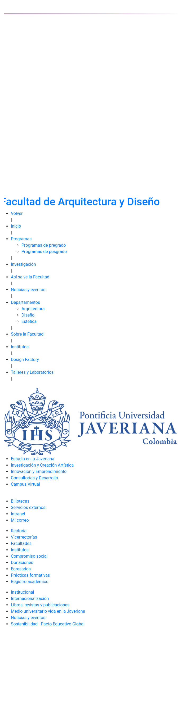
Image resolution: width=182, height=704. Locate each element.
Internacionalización (30, 598)
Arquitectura (33, 308)
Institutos (20, 346)
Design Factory (25, 359)
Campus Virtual (25, 484)
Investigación (23, 264)
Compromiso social (29, 556)
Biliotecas (20, 501)
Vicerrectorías (24, 537)
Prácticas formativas (30, 575)
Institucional (22, 592)
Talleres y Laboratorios (32, 372)
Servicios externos (28, 507)
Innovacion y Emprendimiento (38, 471)
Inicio (16, 226)
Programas (21, 238)
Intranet (18, 513)
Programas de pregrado (43, 245)
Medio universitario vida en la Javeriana (48, 611)
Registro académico (29, 581)
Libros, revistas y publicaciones (40, 604)
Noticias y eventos (28, 289)
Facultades (21, 543)
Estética (29, 321)
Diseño (27, 315)
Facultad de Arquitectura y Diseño (80, 202)
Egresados (21, 568)
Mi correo (20, 520)
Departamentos (25, 302)
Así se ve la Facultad (30, 276)
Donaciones (22, 562)
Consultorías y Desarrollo (34, 477)
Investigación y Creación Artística (42, 465)
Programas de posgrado (44, 251)
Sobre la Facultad (27, 334)
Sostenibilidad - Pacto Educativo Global (48, 623)
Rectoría (18, 530)
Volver (17, 213)
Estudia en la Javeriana (32, 458)
